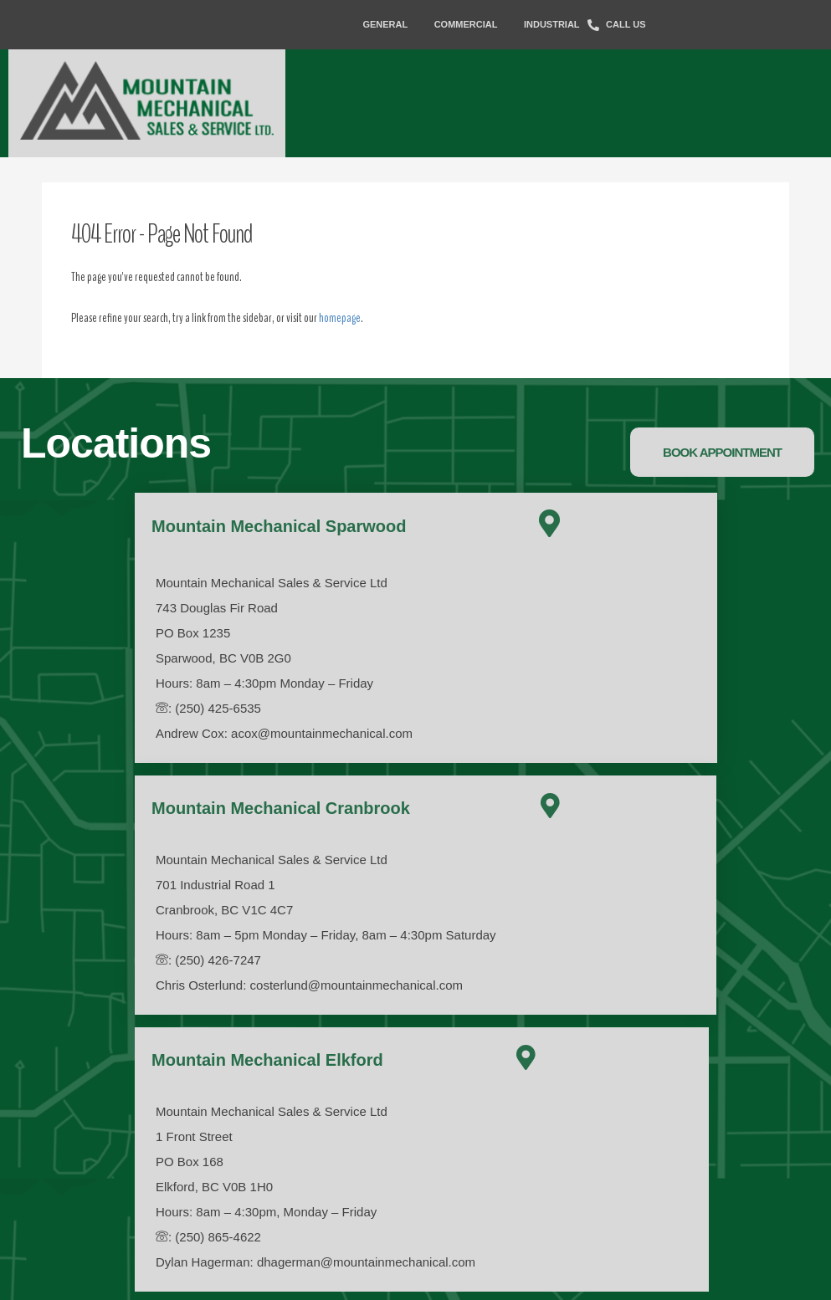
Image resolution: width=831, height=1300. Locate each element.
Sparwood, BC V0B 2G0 (223, 658)
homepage (340, 318)
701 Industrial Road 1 (215, 885)
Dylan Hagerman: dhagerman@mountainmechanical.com (315, 1262)
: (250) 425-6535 (208, 708)
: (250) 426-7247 (208, 960)
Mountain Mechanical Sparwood (278, 526)
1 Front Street (194, 1136)
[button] (722, 452)
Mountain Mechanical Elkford (267, 1060)
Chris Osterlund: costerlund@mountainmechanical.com (309, 985)
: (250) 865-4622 (208, 1237)
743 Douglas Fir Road (217, 608)
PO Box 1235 (193, 633)
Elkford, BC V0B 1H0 (214, 1187)
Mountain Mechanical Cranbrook (280, 808)
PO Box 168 (189, 1161)
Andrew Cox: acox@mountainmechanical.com (284, 733)
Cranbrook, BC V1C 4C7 (224, 910)
